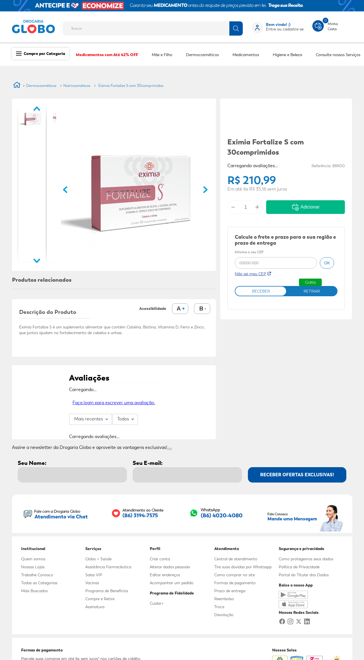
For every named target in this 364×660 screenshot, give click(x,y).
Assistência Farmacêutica (108, 566)
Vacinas (92, 582)
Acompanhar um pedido (171, 582)
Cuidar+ (157, 603)
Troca (219, 606)
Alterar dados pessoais (170, 566)
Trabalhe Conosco (37, 574)
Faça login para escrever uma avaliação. (113, 403)
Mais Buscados (34, 590)
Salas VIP (93, 574)
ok (327, 263)
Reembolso (224, 598)
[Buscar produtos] (236, 28)
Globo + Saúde (98, 558)
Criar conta (160, 558)
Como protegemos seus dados (306, 558)
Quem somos (33, 558)
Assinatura (94, 606)
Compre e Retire (99, 598)
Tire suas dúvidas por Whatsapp (243, 566)
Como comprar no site (234, 574)
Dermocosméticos (41, 85)
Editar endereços (165, 574)
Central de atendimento (235, 558)
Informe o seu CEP (249, 252)
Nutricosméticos (76, 85)
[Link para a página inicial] (17, 86)
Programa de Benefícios (106, 590)
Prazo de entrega (229, 590)
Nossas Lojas (33, 566)
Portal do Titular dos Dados (304, 574)
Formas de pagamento (235, 582)
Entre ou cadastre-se (285, 29)
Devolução (223, 614)
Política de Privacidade (299, 566)
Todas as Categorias (39, 582)
